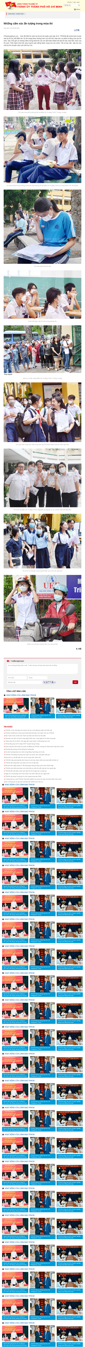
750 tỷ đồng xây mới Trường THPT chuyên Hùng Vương (22, 744)
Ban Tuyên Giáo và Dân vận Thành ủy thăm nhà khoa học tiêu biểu (25, 735)
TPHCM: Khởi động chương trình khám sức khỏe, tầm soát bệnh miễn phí (27, 754)
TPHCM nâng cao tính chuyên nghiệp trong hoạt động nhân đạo (68, 716)
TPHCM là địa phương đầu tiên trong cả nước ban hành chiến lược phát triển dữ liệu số (31, 760)
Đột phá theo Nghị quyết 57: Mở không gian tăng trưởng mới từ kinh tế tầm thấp (29, 765)
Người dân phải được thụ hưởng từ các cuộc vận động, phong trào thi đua (15, 716)
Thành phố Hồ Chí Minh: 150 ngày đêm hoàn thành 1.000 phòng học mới (27, 741)
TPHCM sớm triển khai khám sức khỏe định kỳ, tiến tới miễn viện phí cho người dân (30, 768)
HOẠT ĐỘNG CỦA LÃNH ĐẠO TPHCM (21, 695)
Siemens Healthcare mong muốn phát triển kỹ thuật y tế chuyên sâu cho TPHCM (29, 733)
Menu (77, 9)
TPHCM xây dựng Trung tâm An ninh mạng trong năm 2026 (23, 776)
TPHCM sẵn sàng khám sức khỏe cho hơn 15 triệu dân (22, 763)
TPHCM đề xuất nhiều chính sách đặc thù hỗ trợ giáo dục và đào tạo (26, 771)
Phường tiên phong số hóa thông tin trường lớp (19, 749)
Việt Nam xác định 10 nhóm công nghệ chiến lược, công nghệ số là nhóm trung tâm (30, 738)
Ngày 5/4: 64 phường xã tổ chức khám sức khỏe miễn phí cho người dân (27, 773)
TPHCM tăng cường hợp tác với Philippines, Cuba (40, 716)
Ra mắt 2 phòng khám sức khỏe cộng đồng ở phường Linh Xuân (24, 752)
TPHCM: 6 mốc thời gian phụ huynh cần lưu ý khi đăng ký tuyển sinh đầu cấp (28, 730)
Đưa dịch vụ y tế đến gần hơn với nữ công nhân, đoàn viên (23, 757)
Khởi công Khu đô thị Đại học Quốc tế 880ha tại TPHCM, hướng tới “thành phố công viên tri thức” (34, 746)
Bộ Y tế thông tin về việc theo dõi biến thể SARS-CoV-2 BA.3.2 (24, 782)
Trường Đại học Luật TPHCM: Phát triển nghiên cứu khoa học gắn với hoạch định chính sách (33, 779)
